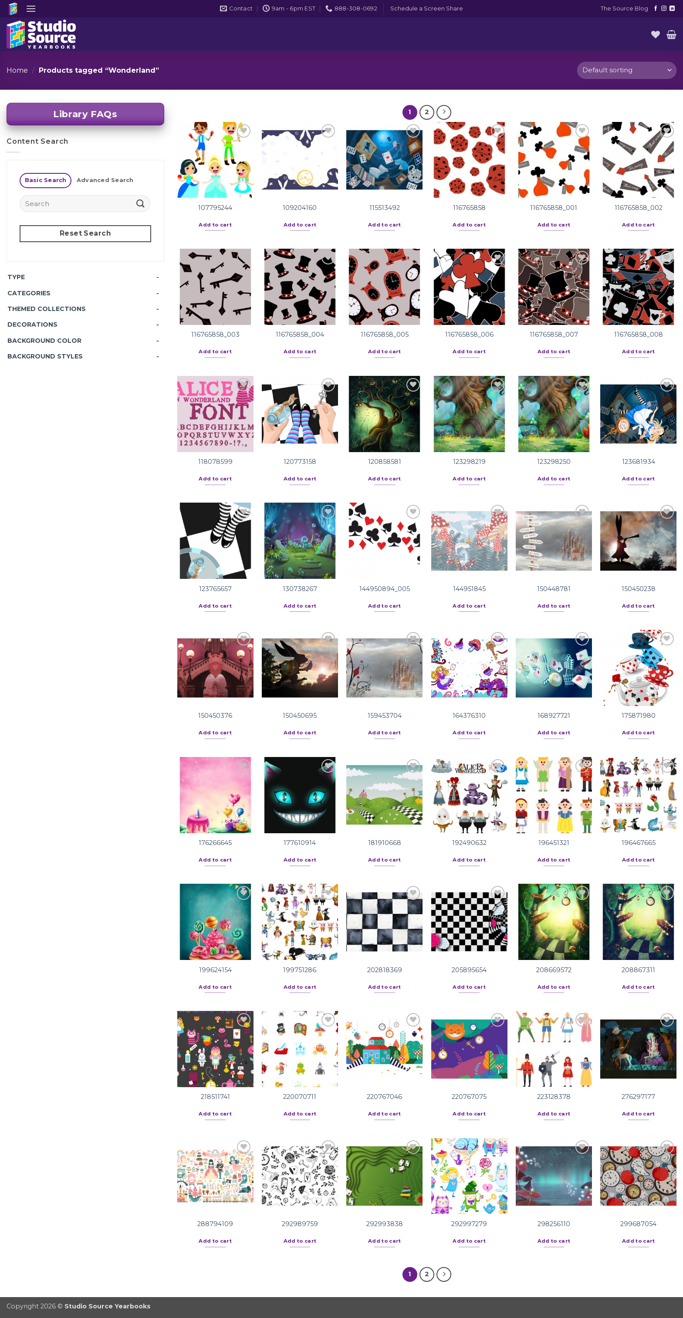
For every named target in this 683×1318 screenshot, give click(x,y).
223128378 (554, 1097)
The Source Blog (624, 8)
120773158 (300, 462)
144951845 (469, 589)
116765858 (469, 208)
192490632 (469, 843)
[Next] (443, 112)
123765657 (215, 589)
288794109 (215, 1224)
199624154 (215, 970)
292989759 (300, 1224)
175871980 (639, 716)
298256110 (554, 1224)
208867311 (638, 970)
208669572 (553, 970)
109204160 (300, 208)
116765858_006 (469, 334)
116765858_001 (553, 208)
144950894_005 (384, 589)
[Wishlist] (655, 34)
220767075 (469, 1097)
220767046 (384, 1097)
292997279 (469, 1224)
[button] (31, 8)
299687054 (638, 1224)
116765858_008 (638, 334)
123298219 (469, 462)
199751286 (299, 970)
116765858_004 (300, 334)
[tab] (45, 180)
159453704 (385, 716)
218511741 (215, 1097)
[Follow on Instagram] (663, 9)
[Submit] (140, 203)
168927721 (554, 716)
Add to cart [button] (215, 225)
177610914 (300, 843)
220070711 (299, 1097)
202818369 (384, 970)
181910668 (384, 843)
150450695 (300, 716)
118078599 (215, 462)
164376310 (469, 716)
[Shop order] (626, 70)
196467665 (639, 843)
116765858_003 (215, 334)
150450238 (639, 589)
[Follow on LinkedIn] (672, 9)
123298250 (554, 462)
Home (17, 70)
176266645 (215, 843)
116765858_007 (554, 334)
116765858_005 (385, 334)
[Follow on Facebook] (655, 9)
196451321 (553, 843)
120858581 (384, 462)
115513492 (384, 208)
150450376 (215, 716)
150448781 (554, 589)
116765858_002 (639, 208)
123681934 (638, 462)
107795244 (215, 208)
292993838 (384, 1224)
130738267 (300, 589)
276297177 (638, 1097)
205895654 (469, 970)
